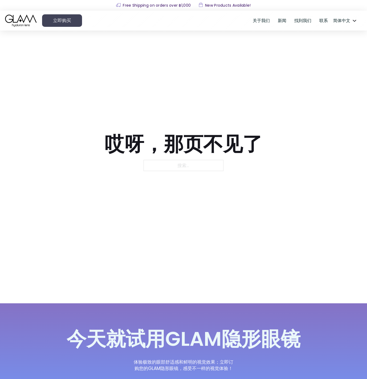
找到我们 (302, 21)
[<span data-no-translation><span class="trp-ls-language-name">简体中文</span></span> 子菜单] (354, 21)
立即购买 (62, 20)
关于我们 (261, 21)
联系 (323, 21)
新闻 (282, 21)
